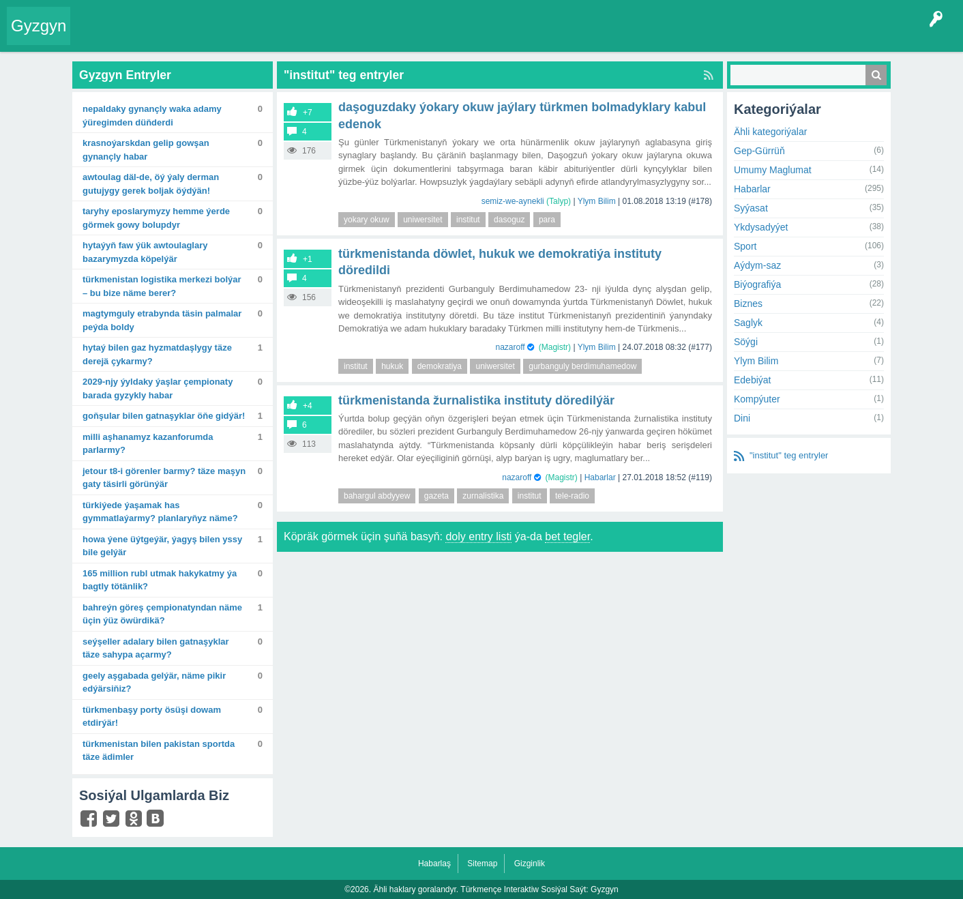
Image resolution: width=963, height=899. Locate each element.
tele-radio (572, 496)
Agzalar (340, 36)
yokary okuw (366, 219)
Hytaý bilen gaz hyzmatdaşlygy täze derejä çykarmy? (157, 354)
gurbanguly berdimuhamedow (582, 366)
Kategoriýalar (286, 36)
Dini (742, 418)
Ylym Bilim (597, 201)
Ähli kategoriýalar (770, 131)
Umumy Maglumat (773, 169)
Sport (745, 246)
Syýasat (751, 208)
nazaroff (509, 347)
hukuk (392, 366)
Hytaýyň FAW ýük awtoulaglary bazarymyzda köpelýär (145, 252)
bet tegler (567, 536)
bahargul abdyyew (377, 496)
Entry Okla (100, 36)
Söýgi (746, 341)
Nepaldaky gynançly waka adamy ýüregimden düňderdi (152, 116)
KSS (439, 36)
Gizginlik (529, 863)
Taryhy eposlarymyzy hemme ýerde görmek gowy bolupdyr (156, 218)
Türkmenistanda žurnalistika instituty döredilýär (476, 400)
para (547, 219)
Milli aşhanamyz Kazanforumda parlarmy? (148, 444)
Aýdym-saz (757, 265)
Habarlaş (434, 863)
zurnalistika (482, 496)
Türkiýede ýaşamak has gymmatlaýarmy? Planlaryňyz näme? (160, 512)
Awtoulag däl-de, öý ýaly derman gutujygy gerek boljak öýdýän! (151, 184)
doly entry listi (478, 536)
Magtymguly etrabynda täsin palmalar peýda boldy (162, 320)
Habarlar (600, 477)
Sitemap (482, 863)
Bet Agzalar (389, 36)
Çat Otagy (485, 36)
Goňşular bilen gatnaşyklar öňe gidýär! (164, 416)
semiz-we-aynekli (513, 201)
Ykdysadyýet (761, 227)
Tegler (233, 36)
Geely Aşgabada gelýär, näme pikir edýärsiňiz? (154, 682)
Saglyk (748, 322)
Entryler (148, 36)
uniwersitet (422, 219)
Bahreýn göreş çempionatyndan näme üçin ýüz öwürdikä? (162, 614)
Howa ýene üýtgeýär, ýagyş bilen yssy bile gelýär (162, 546)
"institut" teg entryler (789, 455)
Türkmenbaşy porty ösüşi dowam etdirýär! (152, 716)
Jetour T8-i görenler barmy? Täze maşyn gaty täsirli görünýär (164, 478)
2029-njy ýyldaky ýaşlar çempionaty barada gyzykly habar (158, 388)
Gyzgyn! (190, 36)
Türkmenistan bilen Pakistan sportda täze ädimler (159, 751)
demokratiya (439, 366)
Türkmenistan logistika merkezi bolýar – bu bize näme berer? (162, 286)
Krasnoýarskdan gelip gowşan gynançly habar (146, 150)
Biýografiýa (757, 284)
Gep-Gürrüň (759, 150)
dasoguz (509, 219)
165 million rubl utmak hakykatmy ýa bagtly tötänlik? (160, 580)
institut (468, 219)
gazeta (436, 496)
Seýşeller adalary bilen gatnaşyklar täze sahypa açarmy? (156, 648)
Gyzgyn (38, 25)
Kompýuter (757, 399)
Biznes (748, 303)
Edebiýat (752, 379)
